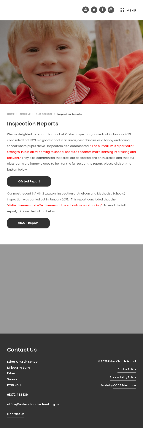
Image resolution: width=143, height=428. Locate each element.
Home (11, 114)
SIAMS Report (28, 223)
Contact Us (15, 414)
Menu (128, 10)
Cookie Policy (126, 369)
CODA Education (124, 385)
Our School (44, 114)
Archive (25, 114)
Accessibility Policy (123, 377)
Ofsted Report (29, 181)
